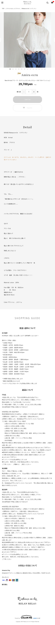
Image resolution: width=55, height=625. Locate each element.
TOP (3, 8)
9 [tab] (33, 69)
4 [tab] (19, 69)
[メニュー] (2, 2)
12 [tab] (42, 69)
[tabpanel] (27, 40)
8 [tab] (30, 69)
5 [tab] (22, 69)
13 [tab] (45, 69)
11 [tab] (39, 69)
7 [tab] (27, 69)
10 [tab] (36, 69)
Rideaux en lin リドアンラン (29, 8)
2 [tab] (13, 69)
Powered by (27, 617)
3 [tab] (16, 69)
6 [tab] (25, 69)
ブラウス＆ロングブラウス (13, 8)
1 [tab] (10, 69)
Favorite (27, 108)
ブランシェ (11, 302)
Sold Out (27, 99)
